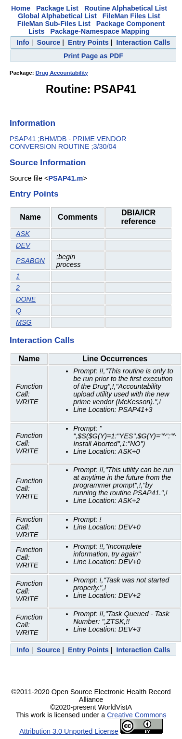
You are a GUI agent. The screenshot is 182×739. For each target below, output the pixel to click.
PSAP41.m (65, 178)
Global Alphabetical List (57, 16)
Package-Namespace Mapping (100, 31)
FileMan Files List (131, 16)
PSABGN (30, 260)
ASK (23, 234)
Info (22, 42)
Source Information (48, 162)
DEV (23, 245)
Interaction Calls (143, 42)
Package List (57, 8)
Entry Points (88, 42)
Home (20, 8)
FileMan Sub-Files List (54, 23)
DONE (26, 299)
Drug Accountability (62, 73)
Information (32, 123)
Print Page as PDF (93, 56)
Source (49, 42)
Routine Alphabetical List (125, 8)
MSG (24, 322)
